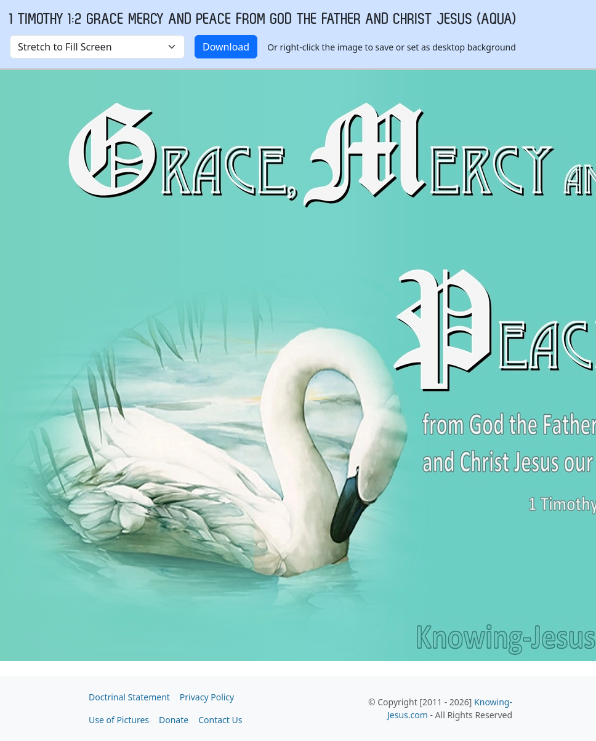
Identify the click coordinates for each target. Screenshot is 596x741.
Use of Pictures (119, 720)
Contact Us (220, 720)
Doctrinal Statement (129, 697)
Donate (173, 720)
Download (226, 47)
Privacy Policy (207, 697)
